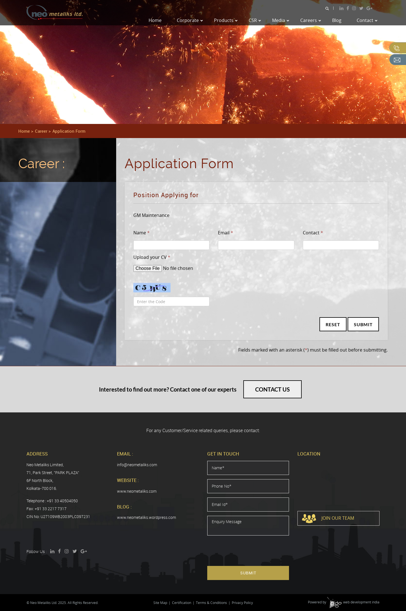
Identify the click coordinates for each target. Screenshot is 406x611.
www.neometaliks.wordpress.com (146, 517)
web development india (353, 602)
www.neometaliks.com (136, 491)
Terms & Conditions (211, 602)
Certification (181, 602)
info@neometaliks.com (137, 464)
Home (155, 20)
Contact (367, 20)
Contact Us (272, 389)
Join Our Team (328, 518)
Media (280, 20)
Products (225, 20)
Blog (336, 20)
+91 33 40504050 (62, 500)
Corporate (190, 20)
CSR (255, 20)
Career (41, 131)
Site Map (160, 602)
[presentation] (250, 551)
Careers (310, 20)
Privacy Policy (242, 602)
